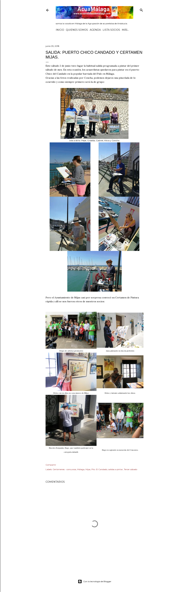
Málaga (80, 469)
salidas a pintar (115, 469)
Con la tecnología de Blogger (94, 581)
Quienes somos (77, 29)
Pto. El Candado (99, 469)
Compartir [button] (51, 464)
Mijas (87, 469)
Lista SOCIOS (111, 29)
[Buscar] (141, 9)
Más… (125, 29)
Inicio (60, 29)
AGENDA (95, 29)
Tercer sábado (130, 469)
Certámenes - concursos (64, 469)
